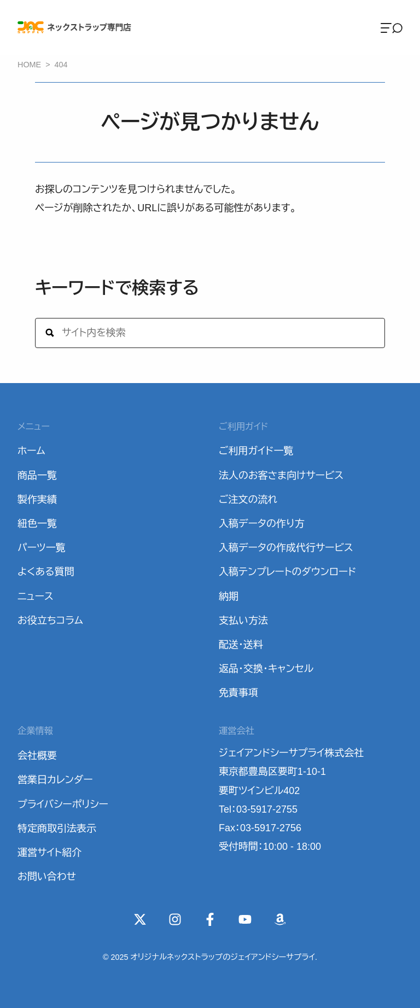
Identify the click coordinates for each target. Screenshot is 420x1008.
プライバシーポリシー (63, 804)
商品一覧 (37, 475)
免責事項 (238, 692)
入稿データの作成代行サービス (286, 547)
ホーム (31, 450)
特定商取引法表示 (57, 828)
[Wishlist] (280, 919)
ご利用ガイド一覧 (256, 450)
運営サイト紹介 (49, 852)
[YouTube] (245, 919)
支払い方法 (243, 620)
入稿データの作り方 (262, 523)
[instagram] (175, 919)
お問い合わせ (47, 876)
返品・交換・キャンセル (266, 668)
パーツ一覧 (42, 547)
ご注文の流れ (248, 499)
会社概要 (37, 755)
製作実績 (37, 499)
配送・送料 (241, 644)
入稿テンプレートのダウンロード (287, 571)
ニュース (36, 596)
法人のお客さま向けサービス (281, 475)
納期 (228, 596)
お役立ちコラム (50, 620)
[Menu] (391, 27)
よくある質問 (46, 571)
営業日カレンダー (55, 779)
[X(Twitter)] (140, 919)
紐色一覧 (37, 523)
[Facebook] (210, 919)
